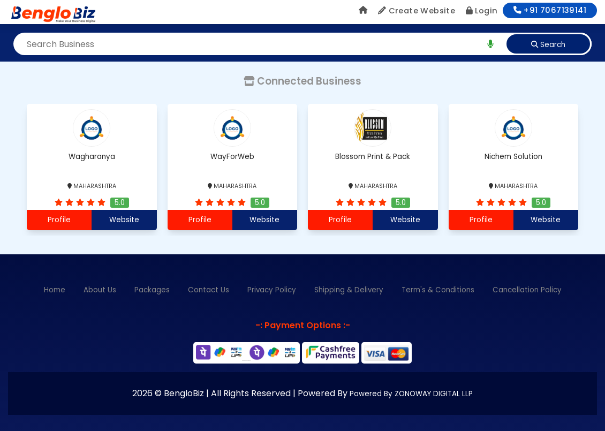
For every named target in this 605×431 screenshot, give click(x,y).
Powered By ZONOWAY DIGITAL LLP (411, 394)
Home (54, 290)
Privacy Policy (271, 290)
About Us (100, 290)
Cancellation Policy (527, 290)
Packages (152, 290)
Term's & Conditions (438, 290)
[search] (490, 44)
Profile (59, 220)
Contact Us (208, 290)
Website (124, 220)
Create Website (416, 10)
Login (481, 10)
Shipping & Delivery (348, 290)
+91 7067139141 (549, 10)
